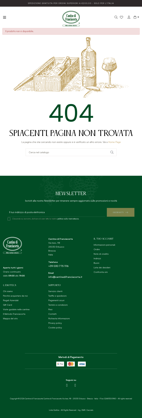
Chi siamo (8, 291)
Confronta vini (101, 272)
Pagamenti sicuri (56, 300)
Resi (50, 309)
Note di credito (101, 254)
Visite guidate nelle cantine (16, 309)
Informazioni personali (104, 244)
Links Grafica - (54, 410)
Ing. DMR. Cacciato (85, 410)
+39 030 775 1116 (58, 266)
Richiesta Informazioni (59, 318)
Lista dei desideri (102, 267)
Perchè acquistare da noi (15, 295)
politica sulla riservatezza (68, 218)
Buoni (96, 263)
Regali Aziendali (10, 300)
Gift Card (7, 305)
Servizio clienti (55, 291)
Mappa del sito (10, 318)
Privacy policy (55, 323)
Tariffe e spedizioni (57, 295)
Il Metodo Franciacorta (14, 314)
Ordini (97, 249)
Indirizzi (97, 258)
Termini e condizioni (58, 305)
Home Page (114, 142)
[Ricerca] (71, 152)
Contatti (52, 314)
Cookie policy (55, 327)
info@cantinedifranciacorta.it (65, 276)
